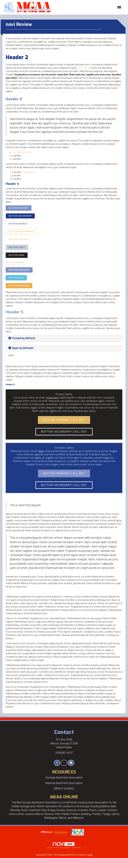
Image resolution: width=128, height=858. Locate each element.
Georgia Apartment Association (64, 777)
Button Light (17, 247)
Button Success (19, 270)
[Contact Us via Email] (71, 763)
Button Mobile (15, 262)
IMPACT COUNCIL (64, 788)
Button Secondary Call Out (64, 431)
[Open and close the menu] (88, 7)
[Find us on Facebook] (57, 763)
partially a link (29, 172)
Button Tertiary (19, 239)
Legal (89, 854)
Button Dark (17, 255)
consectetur (52, 397)
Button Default (18, 223)
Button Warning (19, 285)
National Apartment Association (64, 783)
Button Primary (18, 208)
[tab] (64, 338)
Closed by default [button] (23, 338)
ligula (41, 451)
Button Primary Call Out (64, 420)
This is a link (83, 68)
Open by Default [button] (22, 348)
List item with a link (22, 152)
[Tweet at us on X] (64, 763)
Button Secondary (20, 216)
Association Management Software (64, 845)
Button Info (16, 277)
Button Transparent (22, 231)
